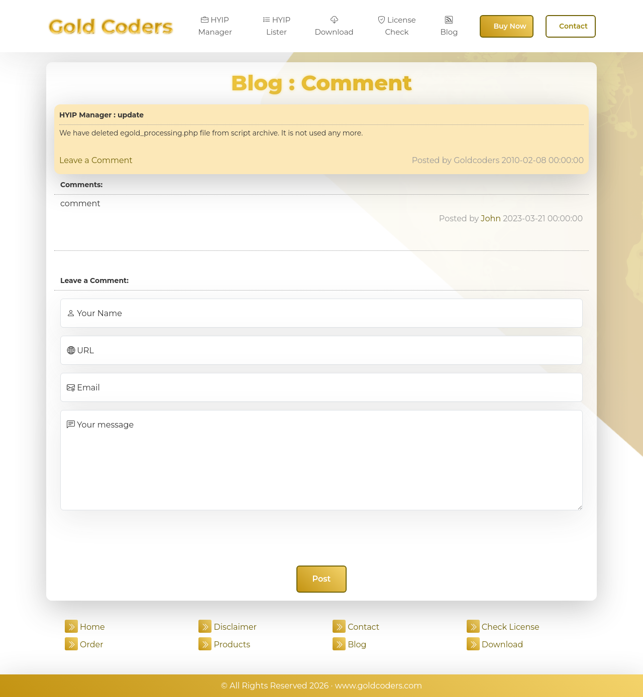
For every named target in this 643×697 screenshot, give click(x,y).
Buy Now (509, 26)
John (491, 218)
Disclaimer (227, 627)
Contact (573, 26)
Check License (503, 627)
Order (84, 644)
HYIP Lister (277, 26)
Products (224, 644)
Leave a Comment (96, 160)
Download (333, 26)
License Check (397, 26)
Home (85, 627)
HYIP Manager (215, 26)
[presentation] (321, 537)
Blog (449, 26)
